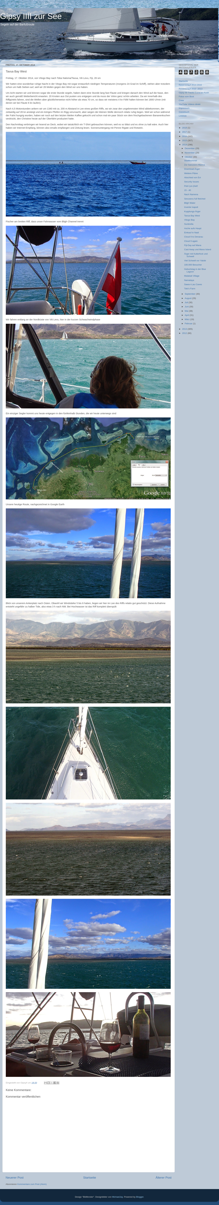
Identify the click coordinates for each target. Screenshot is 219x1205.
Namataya (189, 280)
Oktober (189, 157)
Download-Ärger (192, 169)
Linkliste (183, 116)
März (187, 319)
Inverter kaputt (191, 207)
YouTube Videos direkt (189, 104)
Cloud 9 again (191, 241)
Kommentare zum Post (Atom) (32, 1184)
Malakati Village (191, 276)
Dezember (190, 148)
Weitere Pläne (191, 173)
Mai (187, 311)
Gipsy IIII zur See (31, 16)
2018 (185, 128)
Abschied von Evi (192, 177)
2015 (185, 140)
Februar (189, 323)
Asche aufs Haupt (192, 228)
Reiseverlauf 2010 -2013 (190, 89)
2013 (185, 329)
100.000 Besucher (193, 265)
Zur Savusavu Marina (194, 165)
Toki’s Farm (189, 288)
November (190, 152)
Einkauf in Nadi (191, 232)
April (187, 315)
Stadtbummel (190, 160)
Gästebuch (184, 112)
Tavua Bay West (192, 215)
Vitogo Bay (189, 220)
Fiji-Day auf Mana (192, 245)
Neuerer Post (15, 1177)
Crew (181, 100)
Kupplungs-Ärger (192, 211)
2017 (185, 132)
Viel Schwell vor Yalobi (195, 260)
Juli (187, 302)
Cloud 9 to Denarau (193, 237)
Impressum (184, 108)
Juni (187, 306)
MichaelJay (117, 1197)
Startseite (89, 1177)
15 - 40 (187, 190)
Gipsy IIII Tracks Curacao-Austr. (194, 92)
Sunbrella (188, 224)
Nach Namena (191, 194)
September (190, 294)
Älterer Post (163, 1177)
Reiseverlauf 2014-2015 (190, 85)
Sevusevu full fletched (194, 199)
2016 (185, 136)
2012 (185, 333)
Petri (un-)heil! (191, 186)
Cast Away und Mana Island (197, 249)
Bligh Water (189, 203)
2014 (185, 144)
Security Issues (191, 181)
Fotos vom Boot (186, 96)
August (188, 298)
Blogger (139, 1197)
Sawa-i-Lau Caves (193, 284)
